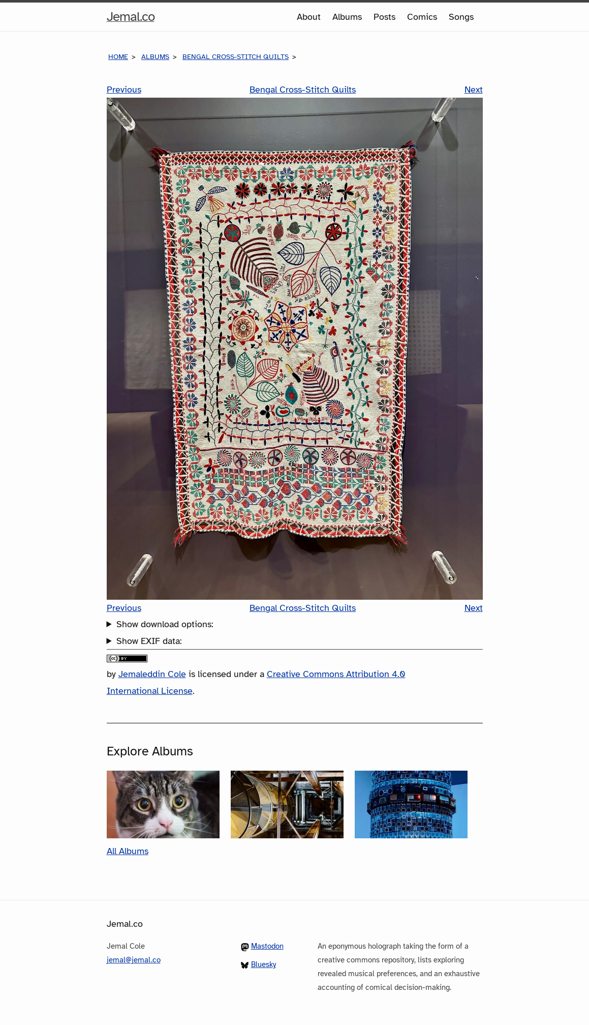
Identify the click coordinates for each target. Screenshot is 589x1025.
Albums (347, 16)
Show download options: (164, 624)
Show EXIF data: (149, 641)
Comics (422, 16)
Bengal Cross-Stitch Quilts (235, 56)
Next (473, 89)
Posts (384, 16)
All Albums (127, 851)
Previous (124, 89)
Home (118, 56)
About (309, 16)
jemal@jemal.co (134, 959)
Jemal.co (130, 17)
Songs (461, 16)
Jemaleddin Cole (152, 674)
